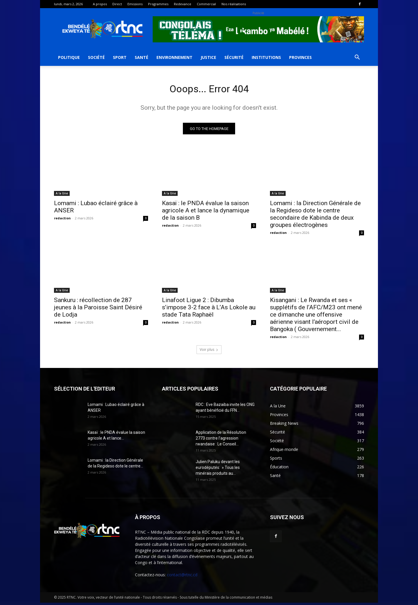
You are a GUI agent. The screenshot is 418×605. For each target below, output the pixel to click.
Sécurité (234, 57)
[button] (357, 58)
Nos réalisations (233, 4)
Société (96, 57)
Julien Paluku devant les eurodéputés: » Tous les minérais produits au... (218, 470)
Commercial (206, 4)
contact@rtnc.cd (182, 577)
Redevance (182, 4)
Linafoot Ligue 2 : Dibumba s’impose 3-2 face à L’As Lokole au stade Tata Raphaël (208, 309)
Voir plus (209, 351)
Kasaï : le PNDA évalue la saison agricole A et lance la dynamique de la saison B (205, 212)
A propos (100, 4)
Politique (69, 57)
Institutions (266, 57)
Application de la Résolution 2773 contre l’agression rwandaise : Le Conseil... (221, 440)
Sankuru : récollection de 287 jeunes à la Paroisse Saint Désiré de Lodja (98, 309)
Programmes (158, 4)
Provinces (300, 57)
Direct (117, 4)
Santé (141, 57)
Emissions (135, 4)
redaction (62, 220)
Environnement (174, 57)
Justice (208, 57)
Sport (120, 57)
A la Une (62, 196)
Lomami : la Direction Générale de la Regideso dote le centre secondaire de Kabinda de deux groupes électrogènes (315, 216)
